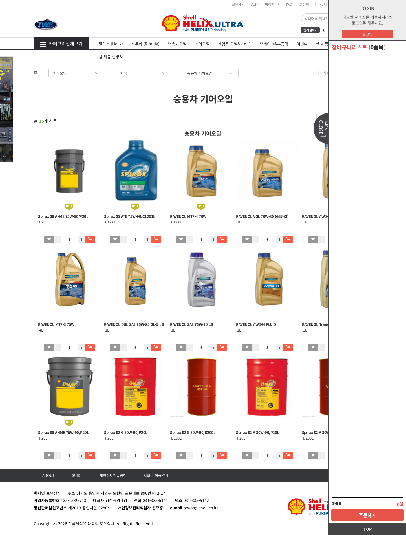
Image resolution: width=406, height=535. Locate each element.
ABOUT (48, 475)
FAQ (289, 4)
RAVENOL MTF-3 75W (56, 324)
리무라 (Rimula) (145, 44)
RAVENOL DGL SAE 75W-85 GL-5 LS (134, 324)
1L (238, 222)
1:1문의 (303, 4)
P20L (42, 222)
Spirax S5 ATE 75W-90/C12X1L (129, 216)
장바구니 (321, 4)
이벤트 (302, 44)
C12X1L (110, 222)
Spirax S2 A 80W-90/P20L (257, 432)
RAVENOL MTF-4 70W (188, 216)
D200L (176, 438)
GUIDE (77, 475)
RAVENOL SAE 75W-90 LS (191, 324)
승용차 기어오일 (210, 73)
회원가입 (238, 4)
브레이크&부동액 (274, 44)
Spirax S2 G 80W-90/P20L (125, 432)
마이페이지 (273, 4)
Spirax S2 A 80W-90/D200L (324, 432)
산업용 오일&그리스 (234, 44)
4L (40, 330)
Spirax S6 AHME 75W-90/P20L (63, 432)
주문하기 (367, 515)
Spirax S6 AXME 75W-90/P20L (63, 216)
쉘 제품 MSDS (328, 44)
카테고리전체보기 (61, 43)
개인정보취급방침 (113, 475)
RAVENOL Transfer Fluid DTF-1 (328, 324)
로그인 (367, 34)
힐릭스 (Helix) (111, 44)
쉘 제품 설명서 (111, 56)
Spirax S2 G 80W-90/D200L (192, 432)
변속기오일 (177, 44)
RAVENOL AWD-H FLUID (256, 324)
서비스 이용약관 (156, 475)
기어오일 (202, 44)
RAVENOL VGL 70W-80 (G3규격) (262, 216)
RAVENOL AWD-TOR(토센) (323, 216)
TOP (367, 529)
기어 (143, 73)
